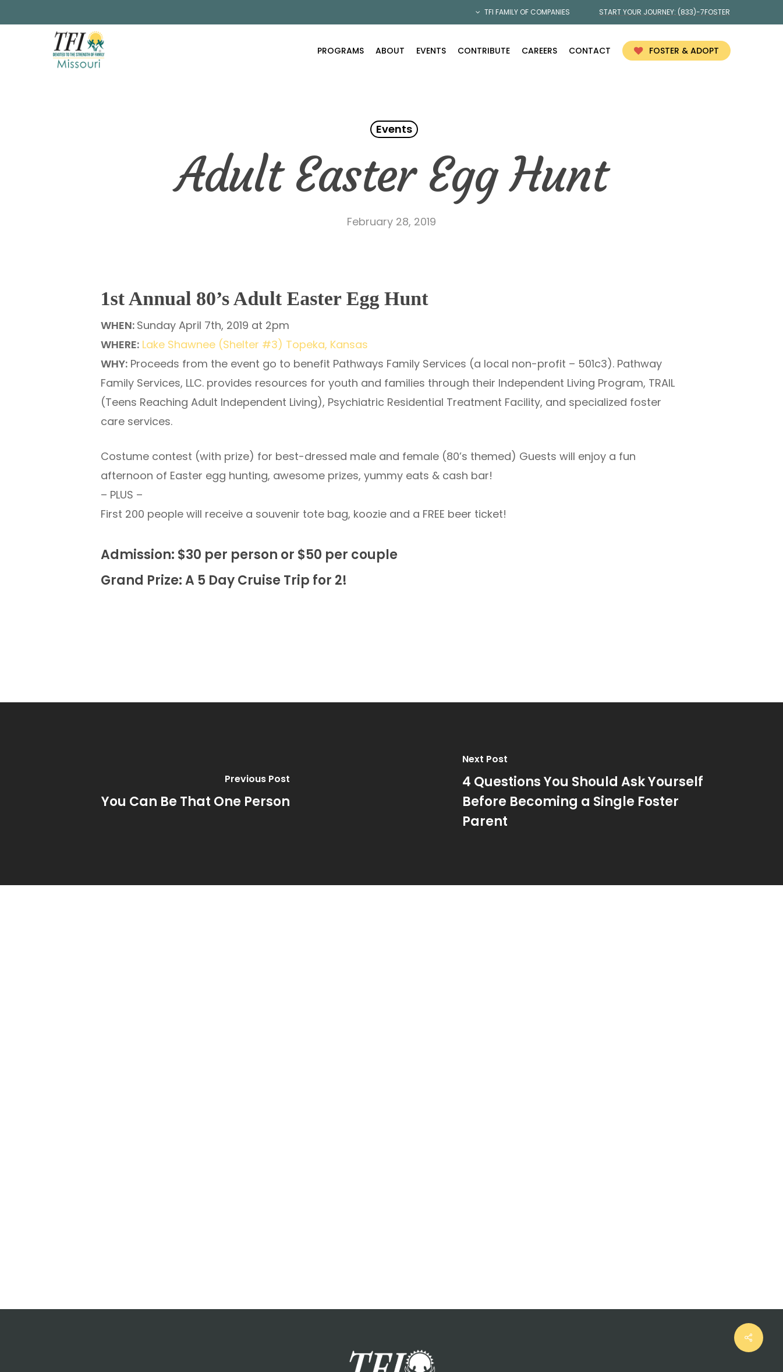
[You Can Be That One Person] (196, 793)
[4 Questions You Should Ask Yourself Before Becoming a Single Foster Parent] (588, 793)
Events (394, 129)
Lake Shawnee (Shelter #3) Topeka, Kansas (255, 344)
